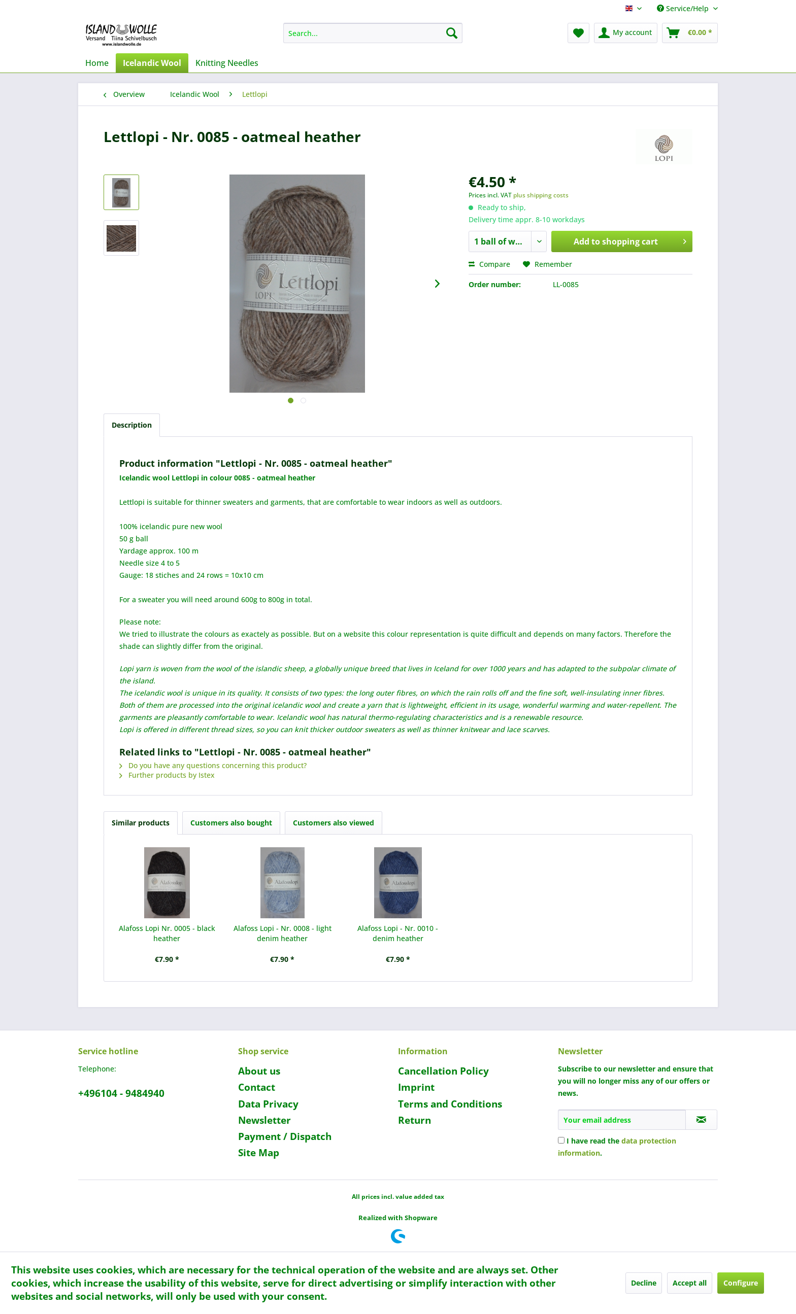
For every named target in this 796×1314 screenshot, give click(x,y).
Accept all (690, 1283)
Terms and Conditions (450, 1104)
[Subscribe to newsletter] (701, 1120)
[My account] (625, 33)
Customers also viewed (333, 822)
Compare (489, 264)
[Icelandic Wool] (152, 63)
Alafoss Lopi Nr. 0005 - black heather (167, 933)
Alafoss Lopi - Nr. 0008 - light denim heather (282, 933)
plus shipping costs (541, 195)
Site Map (258, 1152)
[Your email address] (622, 1120)
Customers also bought (231, 822)
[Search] (451, 33)
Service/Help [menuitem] (684, 8)
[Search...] (372, 33)
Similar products (141, 822)
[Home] (97, 63)
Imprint (416, 1087)
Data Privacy (268, 1104)
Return (414, 1120)
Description (132, 425)
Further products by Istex (167, 775)
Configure (740, 1283)
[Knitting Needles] (227, 63)
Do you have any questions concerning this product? (213, 765)
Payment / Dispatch (284, 1136)
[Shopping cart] (690, 33)
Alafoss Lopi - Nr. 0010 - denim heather (397, 933)
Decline (643, 1283)
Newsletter (264, 1120)
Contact (256, 1087)
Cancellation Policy (443, 1071)
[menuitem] (372, 33)
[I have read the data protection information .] (561, 1140)
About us (259, 1071)
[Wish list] (578, 33)
